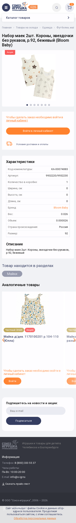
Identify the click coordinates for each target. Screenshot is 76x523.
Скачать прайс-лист (16, 484)
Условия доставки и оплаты (27, 144)
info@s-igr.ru (17, 477)
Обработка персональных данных (35, 518)
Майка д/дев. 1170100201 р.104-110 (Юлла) (31, 338)
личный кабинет (17, 120)
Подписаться (23, 420)
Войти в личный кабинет (38, 131)
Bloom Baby (61, 207)
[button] (27, 105)
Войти (12, 381)
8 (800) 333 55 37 (25, 463)
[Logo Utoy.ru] (24, 6)
